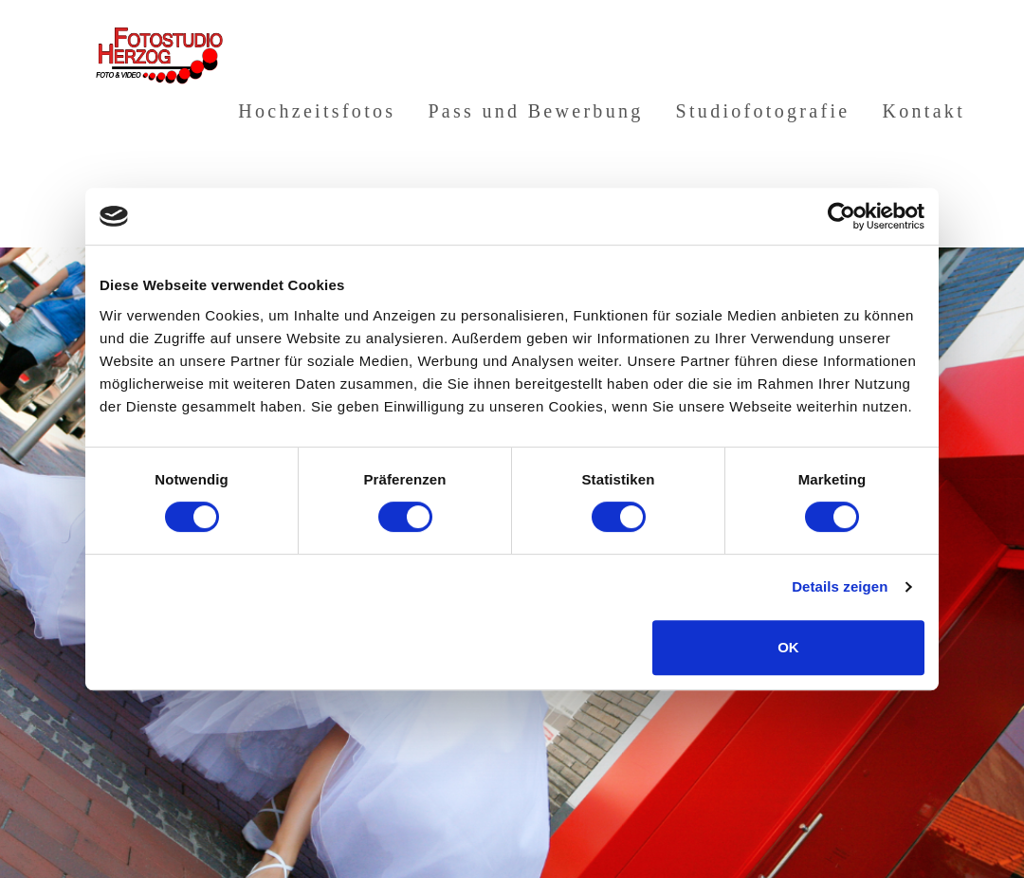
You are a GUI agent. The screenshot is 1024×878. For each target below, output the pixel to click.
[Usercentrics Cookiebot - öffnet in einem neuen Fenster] (841, 216)
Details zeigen (839, 586)
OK (788, 647)
